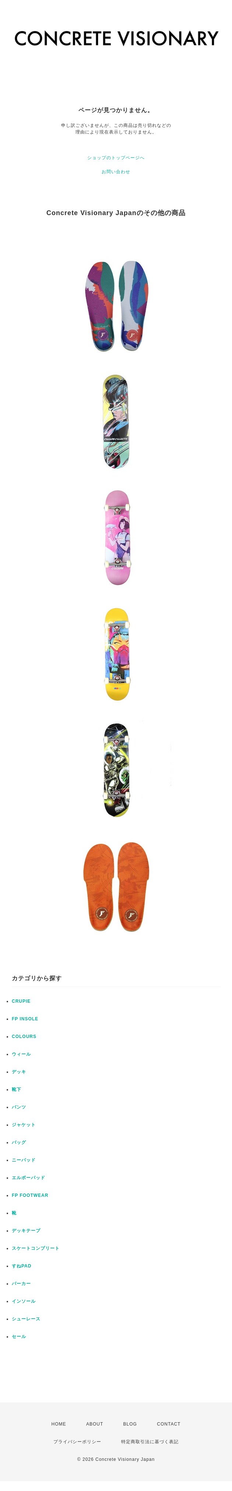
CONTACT (168, 1424)
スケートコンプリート (36, 1248)
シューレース (26, 1318)
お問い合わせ (116, 171)
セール (19, 1336)
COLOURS (24, 1036)
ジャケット (24, 1124)
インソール (24, 1301)
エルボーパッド (28, 1177)
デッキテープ (26, 1230)
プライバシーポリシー (77, 1441)
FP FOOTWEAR (30, 1195)
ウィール (21, 1054)
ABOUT (94, 1424)
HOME (59, 1424)
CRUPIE (21, 1001)
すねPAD (21, 1266)
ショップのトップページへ (116, 157)
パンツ (19, 1107)
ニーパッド (24, 1160)
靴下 (16, 1089)
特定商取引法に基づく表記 (150, 1441)
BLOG (130, 1424)
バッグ (19, 1142)
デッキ (19, 1071)
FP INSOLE (25, 1018)
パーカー (21, 1283)
